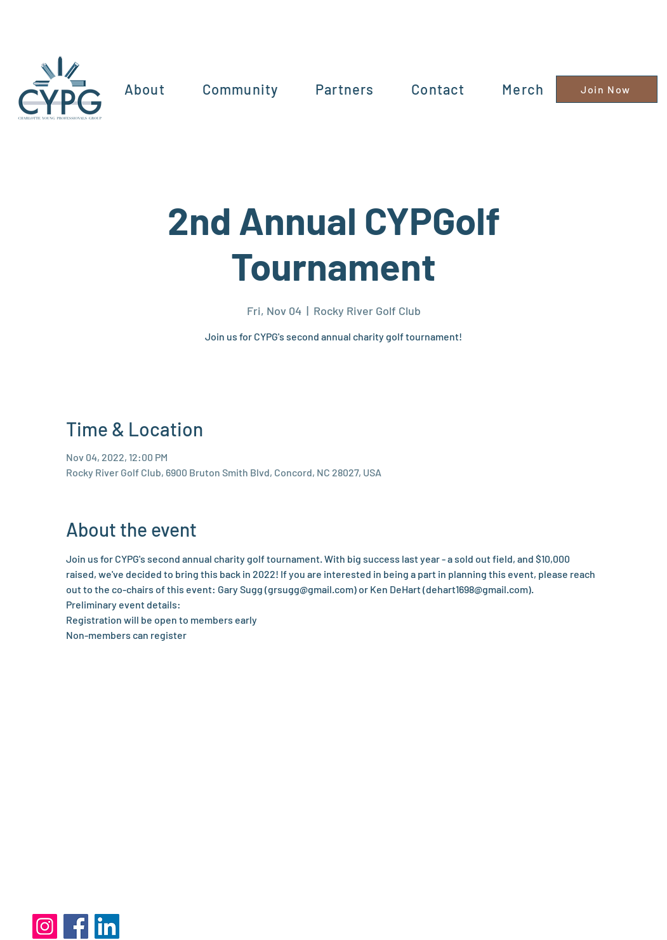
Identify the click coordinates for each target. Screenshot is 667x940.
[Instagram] (44, 926)
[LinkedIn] (107, 926)
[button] (239, 89)
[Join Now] (606, 89)
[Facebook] (75, 926)
